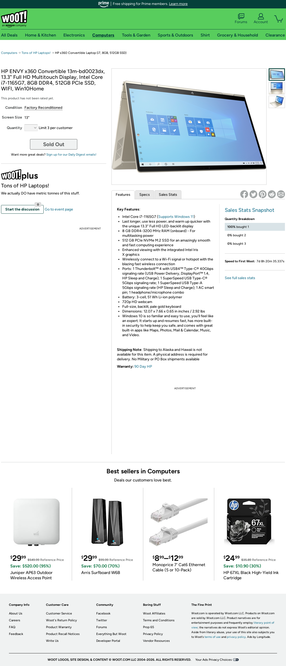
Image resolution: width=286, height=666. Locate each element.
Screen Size (12, 117)
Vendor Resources (156, 641)
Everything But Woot (111, 634)
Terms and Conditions (159, 620)
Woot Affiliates (154, 613)
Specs (144, 194)
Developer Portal (108, 641)
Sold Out (53, 144)
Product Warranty (59, 627)
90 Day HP (143, 366)
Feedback (16, 634)
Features (123, 194)
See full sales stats (240, 278)
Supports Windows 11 (176, 216)
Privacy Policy (153, 634)
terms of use (213, 637)
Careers (14, 620)
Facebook (103, 613)
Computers (9, 53)
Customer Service (59, 613)
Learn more (178, 4)
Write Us (52, 641)
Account (261, 18)
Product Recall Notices (63, 634)
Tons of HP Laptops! (36, 53)
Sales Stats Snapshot (249, 210)
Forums (241, 18)
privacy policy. (236, 637)
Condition (13, 107)
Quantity (14, 128)
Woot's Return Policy (61, 620)
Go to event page (59, 209)
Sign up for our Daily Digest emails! (71, 154)
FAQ (12, 627)
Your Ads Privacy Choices (213, 660)
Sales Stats (168, 194)
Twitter (101, 620)
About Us (15, 613)
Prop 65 (148, 627)
